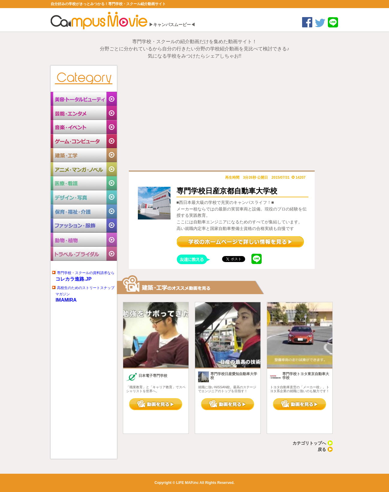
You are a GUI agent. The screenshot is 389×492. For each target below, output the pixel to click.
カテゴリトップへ (312, 443)
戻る (325, 449)
